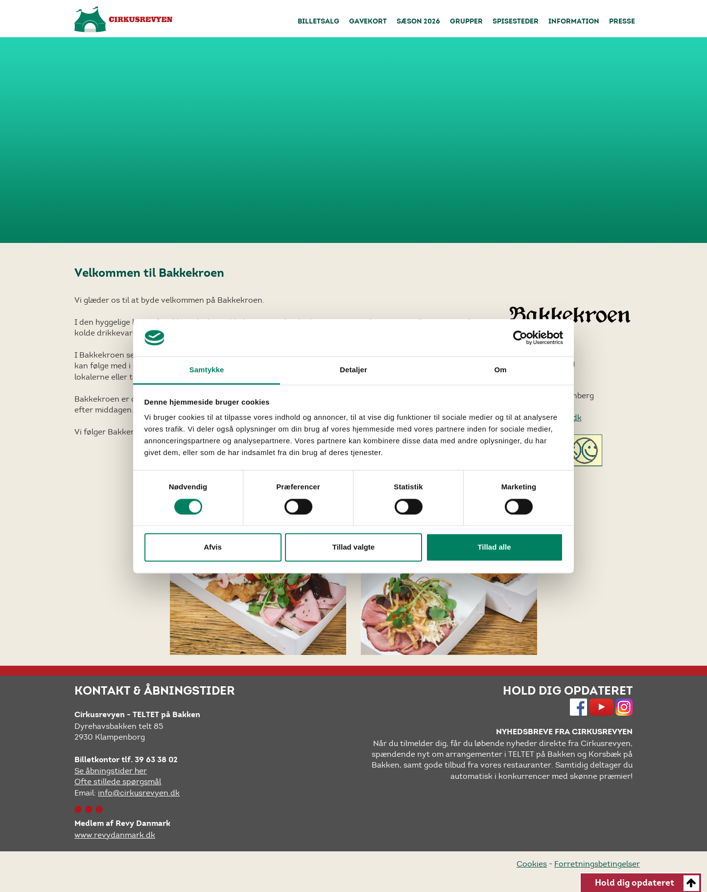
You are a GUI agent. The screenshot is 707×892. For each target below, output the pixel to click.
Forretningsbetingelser (597, 863)
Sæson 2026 (418, 22)
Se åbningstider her (110, 770)
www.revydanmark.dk (114, 835)
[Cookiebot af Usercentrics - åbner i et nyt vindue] (520, 337)
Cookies (532, 863)
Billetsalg (318, 22)
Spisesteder (516, 22)
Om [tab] (500, 370)
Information (573, 22)
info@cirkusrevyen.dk (139, 792)
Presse (622, 22)
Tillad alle (494, 547)
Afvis (213, 547)
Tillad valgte (353, 547)
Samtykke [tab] (206, 370)
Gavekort (368, 22)
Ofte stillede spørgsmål (117, 781)
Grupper (466, 22)
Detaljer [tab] (353, 370)
